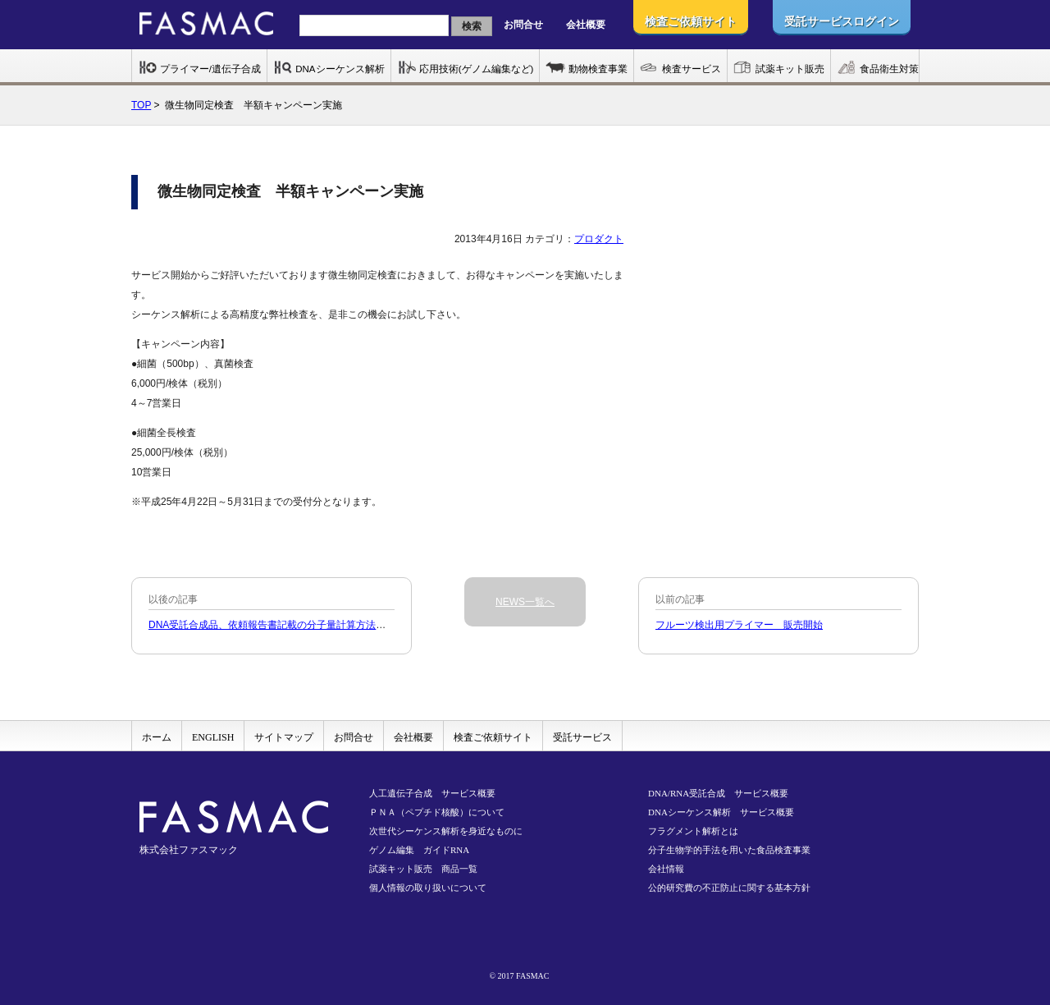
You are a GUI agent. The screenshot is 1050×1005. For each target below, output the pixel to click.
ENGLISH (213, 737)
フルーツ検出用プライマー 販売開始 (739, 625)
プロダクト (598, 239)
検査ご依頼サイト (493, 737)
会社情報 (666, 869)
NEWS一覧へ (525, 602)
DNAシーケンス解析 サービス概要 (721, 812)
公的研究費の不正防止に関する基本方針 (729, 888)
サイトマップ (283, 737)
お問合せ (523, 24)
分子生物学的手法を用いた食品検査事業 (729, 850)
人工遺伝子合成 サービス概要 (432, 793)
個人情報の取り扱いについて (427, 888)
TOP (141, 105)
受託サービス (582, 737)
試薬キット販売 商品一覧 (423, 869)
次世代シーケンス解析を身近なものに (446, 831)
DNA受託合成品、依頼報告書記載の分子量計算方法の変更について (296, 625)
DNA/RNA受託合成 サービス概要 (718, 793)
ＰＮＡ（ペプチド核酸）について (436, 812)
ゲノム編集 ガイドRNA (419, 850)
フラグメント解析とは (693, 831)
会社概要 (585, 24)
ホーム (156, 737)
